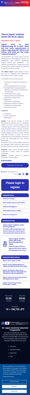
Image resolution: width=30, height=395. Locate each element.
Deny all (14, 386)
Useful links (13, 353)
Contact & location (15, 350)
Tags (11, 356)
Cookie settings (14, 381)
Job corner (13, 346)
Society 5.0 (13, 172)
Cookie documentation (8, 376)
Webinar (5, 172)
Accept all (14, 391)
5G (8, 172)
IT (17, 172)
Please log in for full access (15, 165)
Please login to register (15, 185)
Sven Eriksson (11, 121)
